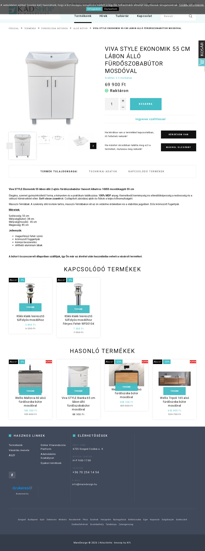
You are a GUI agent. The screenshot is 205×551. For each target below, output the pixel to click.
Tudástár (122, 16)
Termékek (30, 28)
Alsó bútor (80, 28)
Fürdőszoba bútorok (54, 28)
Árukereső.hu (22, 494)
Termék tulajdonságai (59, 171)
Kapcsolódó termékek (146, 171)
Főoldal (14, 28)
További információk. (192, 5)
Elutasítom (110, 9)
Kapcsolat (144, 16)
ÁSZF (12, 460)
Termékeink (83, 16)
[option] (51, 87)
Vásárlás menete (19, 455)
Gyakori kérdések (51, 468)
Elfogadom (94, 9)
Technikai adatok (103, 171)
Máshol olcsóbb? (178, 147)
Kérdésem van (179, 134)
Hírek (103, 16)
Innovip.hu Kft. (122, 542)
